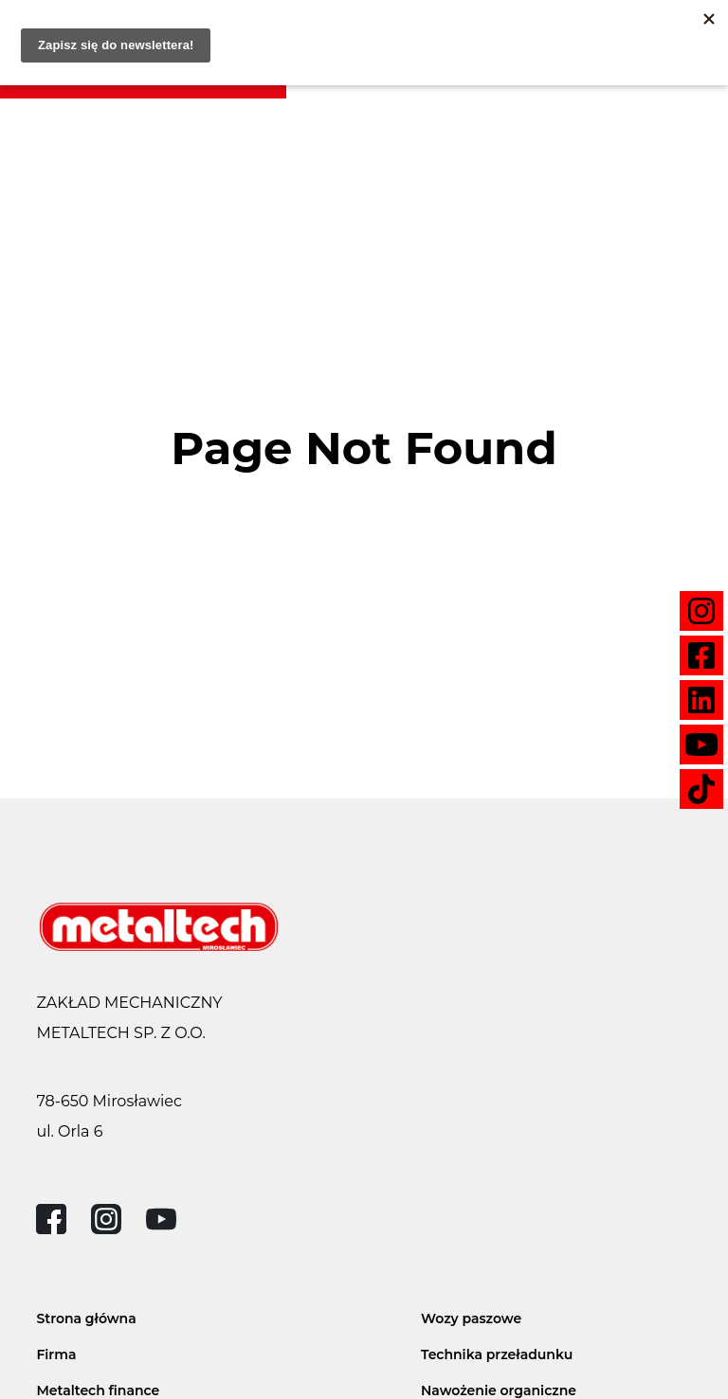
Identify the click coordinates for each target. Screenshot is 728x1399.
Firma (56, 1354)
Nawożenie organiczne (498, 1390)
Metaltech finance (97, 1390)
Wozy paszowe (471, 1318)
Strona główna (86, 1318)
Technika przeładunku (497, 1354)
